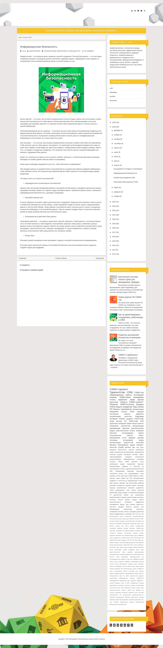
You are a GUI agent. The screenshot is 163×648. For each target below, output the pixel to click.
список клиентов (137, 490)
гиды (142, 549)
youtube (112, 96)
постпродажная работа (133, 433)
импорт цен (128, 495)
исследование (114, 559)
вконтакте (113, 100)
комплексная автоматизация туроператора (129, 452)
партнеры (140, 485)
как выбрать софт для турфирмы (129, 559)
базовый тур (124, 483)
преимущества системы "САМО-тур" (131, 578)
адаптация (126, 518)
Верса (127, 542)
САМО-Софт (133, 421)
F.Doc (118, 476)
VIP (128, 540)
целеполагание (129, 535)
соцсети (124, 412)
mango (116, 542)
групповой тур (139, 521)
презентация (113, 578)
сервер (129, 590)
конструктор (125, 523)
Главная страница (61, 258)
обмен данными (131, 461)
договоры (113, 485)
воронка (131, 450)
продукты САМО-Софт (135, 419)
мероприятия (123, 564)
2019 (114, 223)
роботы (133, 587)
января (116, 196)
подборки (131, 438)
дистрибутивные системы (117, 554)
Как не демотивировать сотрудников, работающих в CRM (130, 317)
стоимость (113, 533)
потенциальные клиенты (121, 435)
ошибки (126, 528)
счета (142, 473)
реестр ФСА (120, 587)
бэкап (111, 549)
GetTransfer (137, 537)
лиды (135, 407)
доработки (140, 414)
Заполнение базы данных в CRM (126, 182)
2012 (114, 254)
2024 (114, 202)
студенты (131, 592)
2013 (114, 250)
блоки (142, 469)
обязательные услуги (130, 568)
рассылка (114, 402)
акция (131, 518)
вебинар (141, 483)
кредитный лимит (135, 523)
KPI (143, 537)
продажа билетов (124, 507)
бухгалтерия (133, 483)
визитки (117, 521)
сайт (111, 88)
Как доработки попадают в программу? (128, 169)
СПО (131, 478)
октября (117, 139)
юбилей (116, 602)
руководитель (120, 490)
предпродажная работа (121, 395)
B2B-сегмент (127, 537)
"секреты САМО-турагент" (132, 402)
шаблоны (113, 476)
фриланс (126, 599)
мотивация (114, 419)
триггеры (112, 535)
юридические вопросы (127, 602)
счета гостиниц (139, 592)
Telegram (123, 540)
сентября (117, 143)
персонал (112, 530)
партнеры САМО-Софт (136, 528)
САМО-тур (139, 392)
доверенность (129, 554)
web (137, 447)
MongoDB (140, 492)
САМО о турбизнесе (127, 355)
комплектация (131, 497)
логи (122, 526)
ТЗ (110, 495)
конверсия (140, 431)
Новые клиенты (138, 423)
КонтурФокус (140, 542)
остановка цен (133, 571)
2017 (114, 232)
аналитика (113, 423)
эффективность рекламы (123, 514)
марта (116, 187)
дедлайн (130, 552)
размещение (113, 585)
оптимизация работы (120, 571)
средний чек (140, 590)
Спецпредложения (138, 516)
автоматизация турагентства (121, 442)
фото (121, 599)
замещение (124, 556)
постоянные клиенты (120, 414)
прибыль (132, 530)
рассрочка (121, 585)
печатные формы (116, 454)
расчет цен (123, 473)
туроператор (126, 409)
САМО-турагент (119, 389)
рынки (138, 587)
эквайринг (141, 535)
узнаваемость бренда (123, 597)
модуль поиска (138, 500)
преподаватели (114, 580)
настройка (140, 442)
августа (116, 148)
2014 (114, 245)
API (125, 421)
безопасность (62, 51)
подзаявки (130, 471)
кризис (134, 485)
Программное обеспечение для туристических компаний (87, 639)
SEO (119, 540)
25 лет (121, 537)
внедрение (127, 407)
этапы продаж (114, 537)
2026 (114, 122)
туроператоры (114, 595)
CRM (130, 392)
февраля (117, 192)
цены (135, 535)
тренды (141, 533)
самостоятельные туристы (118, 590)
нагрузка (130, 564)
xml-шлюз (122, 542)
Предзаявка (114, 412)
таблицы (119, 533)
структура (125, 592)
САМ (125, 545)
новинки (113, 397)
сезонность (140, 509)
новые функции (137, 412)
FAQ (132, 537)
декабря (117, 130)
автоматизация (50, 51)
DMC (133, 514)
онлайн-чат (140, 568)
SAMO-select (125, 397)
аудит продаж (128, 547)
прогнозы (113, 507)
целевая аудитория (135, 599)
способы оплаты (123, 511)
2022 (114, 210)
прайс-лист (140, 504)
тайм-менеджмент (116, 457)
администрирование (132, 469)
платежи (122, 419)
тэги (120, 595)
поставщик (126, 530)
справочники (131, 464)
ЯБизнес (141, 545)
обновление (114, 426)
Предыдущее (100, 258)
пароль (112, 573)
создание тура (139, 530)
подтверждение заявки (132, 573)
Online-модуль (116, 407)
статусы (112, 592)
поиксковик (119, 530)
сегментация (128, 509)
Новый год (124, 478)
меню (116, 564)
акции (121, 547)
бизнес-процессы (138, 547)
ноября (116, 135)
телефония (122, 423)
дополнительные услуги (125, 431)
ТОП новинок (134, 545)
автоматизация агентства (121, 416)
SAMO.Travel (113, 540)
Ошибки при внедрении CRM (124, 178)
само (142, 587)
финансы (113, 445)
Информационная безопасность (38, 46)
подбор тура (124, 504)
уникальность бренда (137, 597)
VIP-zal (132, 540)
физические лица (115, 492)
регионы (133, 585)
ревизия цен (139, 507)
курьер (118, 526)
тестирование (128, 440)
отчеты (113, 400)
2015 (114, 241)
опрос (111, 571)
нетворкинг (128, 502)
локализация (135, 561)
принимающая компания (125, 488)
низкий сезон (131, 566)
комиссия (121, 561)
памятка (141, 571)
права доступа (74, 51)
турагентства (125, 426)
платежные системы (130, 454)
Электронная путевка (116, 518)
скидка (122, 464)
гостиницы (113, 440)
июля (116, 152)
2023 (114, 206)
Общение (114, 404)
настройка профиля (116, 528)
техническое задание (131, 533)
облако (120, 461)
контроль (113, 461)
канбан (142, 559)
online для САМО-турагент (130, 476)
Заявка (141, 440)
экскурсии (128, 457)
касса (111, 561)
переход (112, 488)
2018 (114, 228)
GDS (142, 421)
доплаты (112, 523)
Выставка (138, 514)
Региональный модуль (116, 545)
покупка (132, 504)
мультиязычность (115, 502)
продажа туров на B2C (122, 583)
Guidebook (133, 492)
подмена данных (119, 573)
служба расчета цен (126, 447)
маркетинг (122, 400)
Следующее (22, 258)
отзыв (142, 461)
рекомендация (114, 509)
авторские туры (114, 547)
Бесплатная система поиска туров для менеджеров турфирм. (129, 279)
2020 (114, 219)
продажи (140, 404)
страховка (118, 592)
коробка (128, 485)
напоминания (140, 526)
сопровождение (133, 473)
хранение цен (120, 535)
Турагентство (117, 392)
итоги (124, 438)
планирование (120, 471)
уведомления (127, 595)
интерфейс (118, 523)
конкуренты (121, 485)
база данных (114, 483)
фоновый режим (114, 599)
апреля (116, 165)
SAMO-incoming (127, 404)
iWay (139, 540)
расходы (127, 585)
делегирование (139, 552)
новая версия (137, 400)
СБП (128, 545)
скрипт (141, 454)
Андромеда (139, 416)
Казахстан (133, 542)
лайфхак (127, 561)
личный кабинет (124, 500)
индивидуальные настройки (133, 459)
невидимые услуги (120, 566)
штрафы (124, 492)
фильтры (141, 464)
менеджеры (138, 397)
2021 (114, 215)
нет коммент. (89, 51)
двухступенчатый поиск (117, 552)
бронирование (123, 445)
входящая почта (134, 549)
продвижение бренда (137, 583)
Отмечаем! (128, 516)
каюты (116, 561)
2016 (114, 237)
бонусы (116, 409)
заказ (117, 556)
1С (128, 492)
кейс (111, 471)
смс (133, 590)
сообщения (113, 511)
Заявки (129, 423)
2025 (114, 127)
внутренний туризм (121, 549)
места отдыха (129, 526)
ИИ (143, 514)
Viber (136, 540)
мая (115, 161)
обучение (113, 433)
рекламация (114, 464)
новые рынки (140, 566)
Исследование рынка (116, 516)
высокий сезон (130, 521)
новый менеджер (115, 568)
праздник (141, 576)
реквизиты (127, 587)
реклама (140, 438)
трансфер (132, 511)
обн (122, 568)
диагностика (118, 495)
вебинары (113, 92)
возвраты (123, 521)
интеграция (139, 395)
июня (116, 156)
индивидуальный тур (137, 556)
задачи (132, 445)
